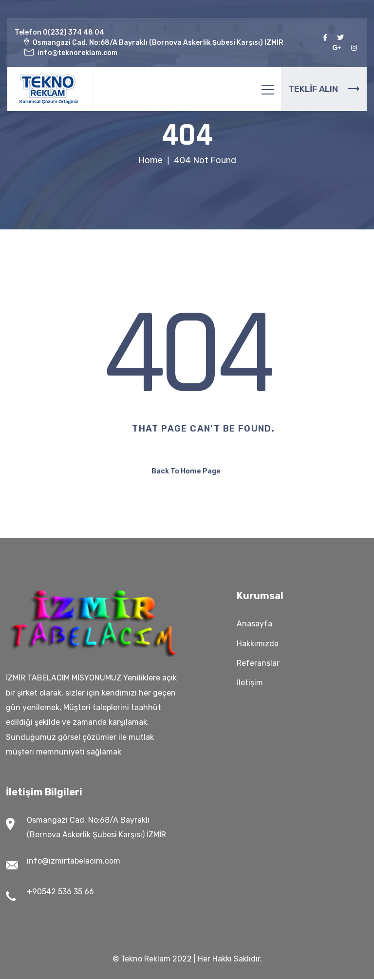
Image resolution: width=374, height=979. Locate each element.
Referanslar (258, 663)
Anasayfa (254, 623)
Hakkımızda (258, 643)
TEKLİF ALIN (323, 89)
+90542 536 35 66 (60, 891)
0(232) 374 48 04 (73, 32)
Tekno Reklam (145, 958)
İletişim (250, 682)
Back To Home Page (186, 471)
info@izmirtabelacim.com (73, 861)
